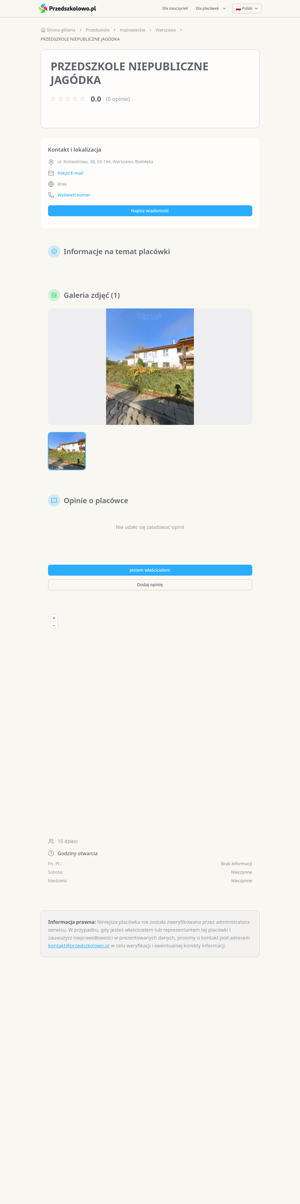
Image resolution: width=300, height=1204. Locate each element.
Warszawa (166, 30)
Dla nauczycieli (175, 8)
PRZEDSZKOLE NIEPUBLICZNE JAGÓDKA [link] (80, 39)
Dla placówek (211, 8)
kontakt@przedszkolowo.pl (79, 945)
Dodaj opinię (150, 584)
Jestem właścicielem (150, 570)
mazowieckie (132, 30)
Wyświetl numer (74, 195)
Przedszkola (97, 30)
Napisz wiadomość (150, 211)
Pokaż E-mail (70, 173)
